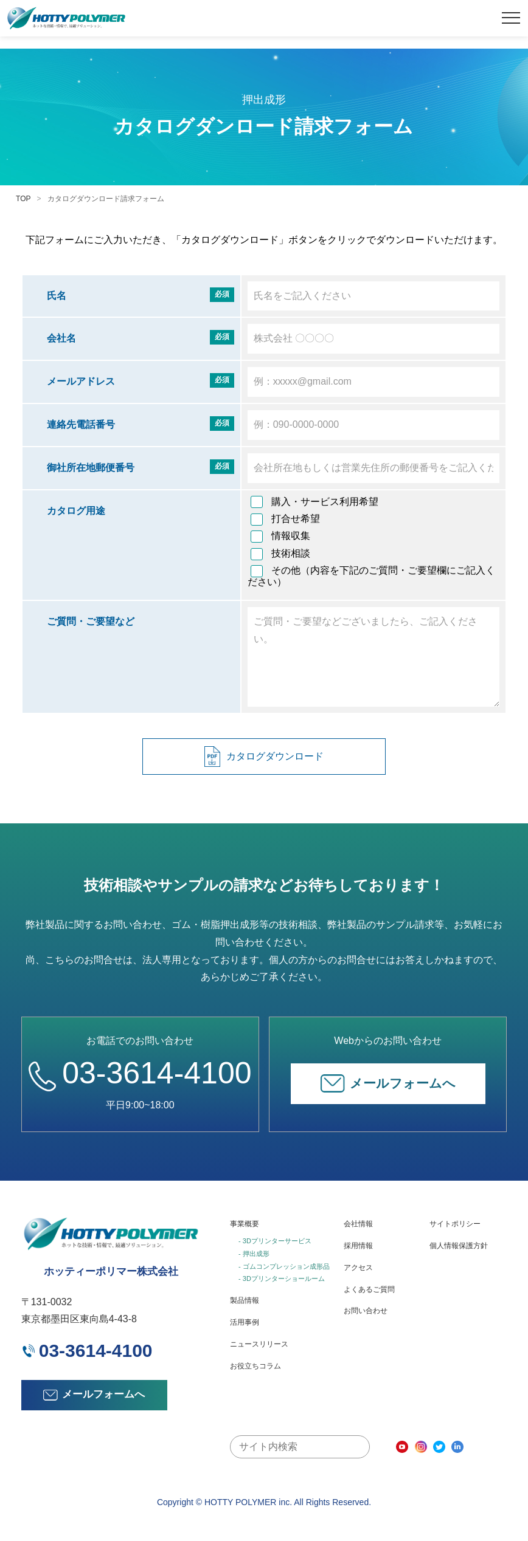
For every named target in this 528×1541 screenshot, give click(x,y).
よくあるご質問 (369, 1289)
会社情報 (358, 1224)
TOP (23, 198)
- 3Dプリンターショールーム (281, 1278)
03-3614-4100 (140, 1073)
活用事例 (244, 1322)
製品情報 (244, 1300)
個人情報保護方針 (458, 1245)
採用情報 (358, 1245)
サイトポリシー (455, 1224)
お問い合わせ (365, 1310)
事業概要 (244, 1224)
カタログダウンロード (264, 756)
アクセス (358, 1267)
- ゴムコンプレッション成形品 (284, 1266)
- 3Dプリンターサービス (274, 1240)
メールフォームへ (388, 1083)
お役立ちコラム (255, 1366)
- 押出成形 (253, 1253)
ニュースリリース (259, 1344)
